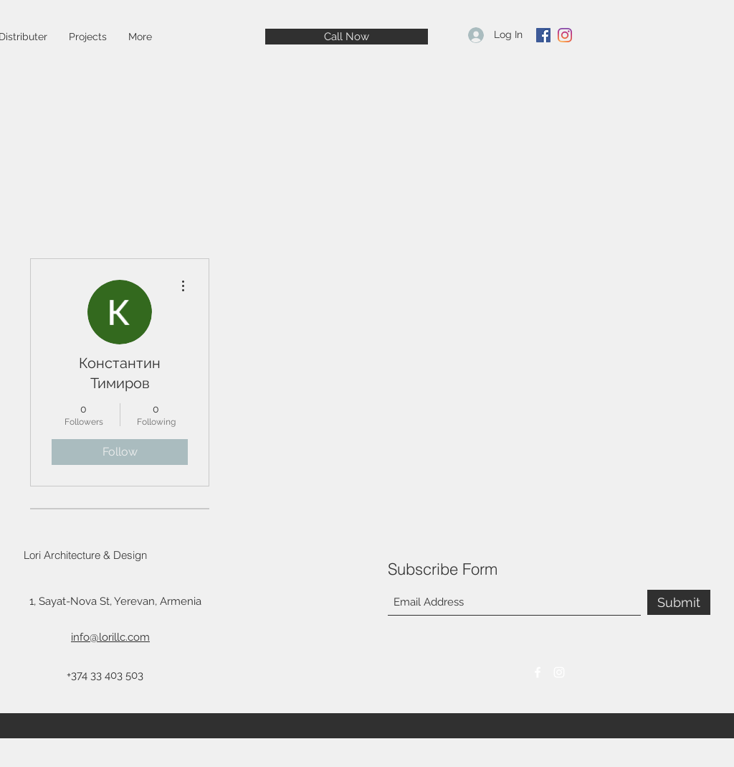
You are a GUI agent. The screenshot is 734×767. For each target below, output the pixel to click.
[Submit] (678, 602)
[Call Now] (346, 36)
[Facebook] (543, 35)
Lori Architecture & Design (85, 555)
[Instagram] (565, 35)
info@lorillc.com (110, 637)
